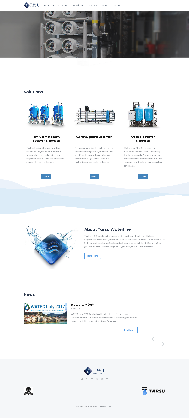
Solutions (77, 5)
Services (62, 5)
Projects (93, 5)
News (105, 5)
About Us (49, 5)
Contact (117, 5)
